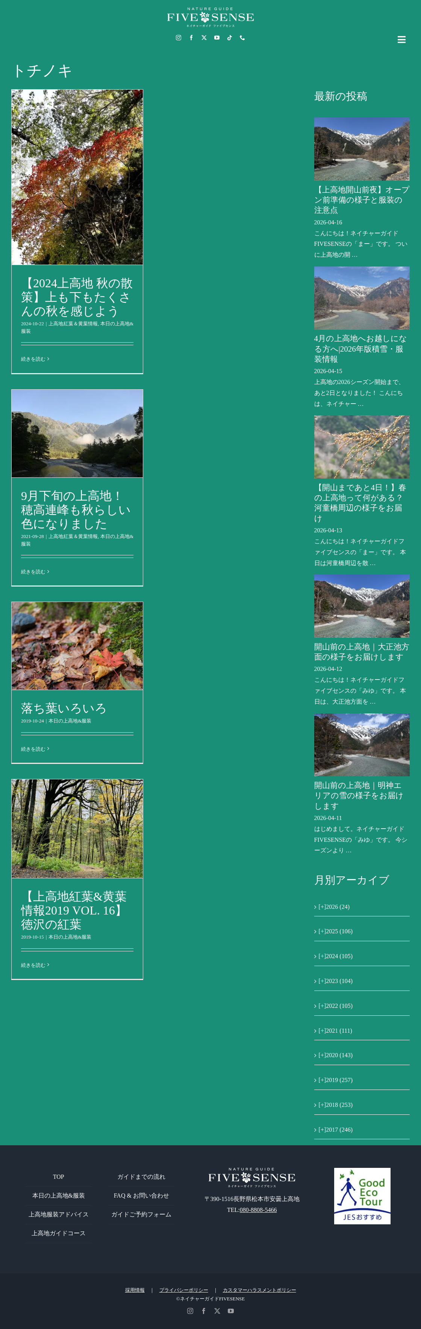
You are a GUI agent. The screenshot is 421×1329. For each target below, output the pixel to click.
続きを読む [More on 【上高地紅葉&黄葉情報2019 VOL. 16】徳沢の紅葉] (33, 965)
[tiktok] (229, 37)
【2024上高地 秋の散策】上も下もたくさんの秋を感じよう (77, 297)
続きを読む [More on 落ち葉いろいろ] (33, 749)
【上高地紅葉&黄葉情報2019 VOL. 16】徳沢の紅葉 (74, 910)
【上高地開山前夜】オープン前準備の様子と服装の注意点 (362, 200)
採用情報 (135, 1290)
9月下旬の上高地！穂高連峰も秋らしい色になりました (76, 509)
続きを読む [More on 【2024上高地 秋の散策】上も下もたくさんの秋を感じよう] (33, 359)
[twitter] (204, 37)
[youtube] (217, 37)
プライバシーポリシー (183, 1290)
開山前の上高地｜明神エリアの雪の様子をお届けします (359, 796)
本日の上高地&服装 (69, 721)
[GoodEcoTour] (362, 1170)
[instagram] (178, 37)
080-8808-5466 (258, 1210)
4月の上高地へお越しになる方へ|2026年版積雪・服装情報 (360, 349)
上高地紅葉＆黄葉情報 (73, 323)
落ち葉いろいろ (64, 708)
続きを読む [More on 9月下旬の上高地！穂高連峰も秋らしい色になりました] (33, 572)
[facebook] (191, 37)
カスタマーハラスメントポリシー (259, 1290)
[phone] (242, 37)
